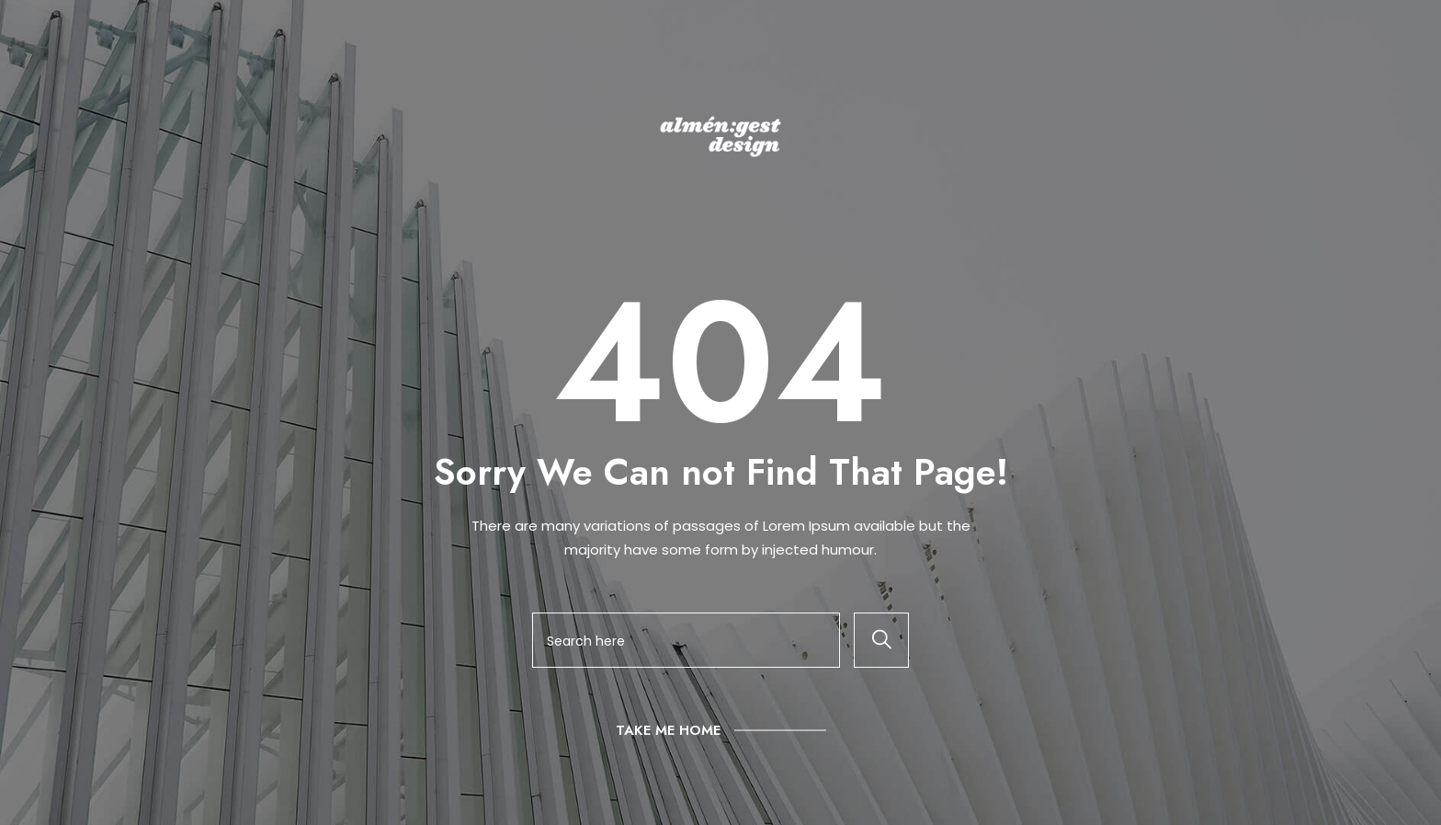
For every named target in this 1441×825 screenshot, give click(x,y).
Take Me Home (668, 730)
